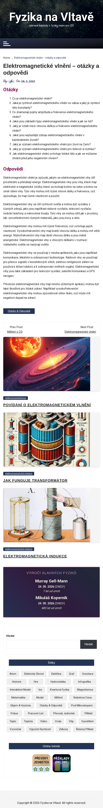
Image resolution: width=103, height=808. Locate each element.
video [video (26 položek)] (43, 721)
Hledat (10, 635)
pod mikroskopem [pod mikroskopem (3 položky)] (82, 705)
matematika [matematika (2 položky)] (18, 697)
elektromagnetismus (15, 398)
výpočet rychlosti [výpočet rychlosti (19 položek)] (40, 729)
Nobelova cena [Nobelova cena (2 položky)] (83, 697)
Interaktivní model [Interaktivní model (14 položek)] (20, 689)
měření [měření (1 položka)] (59, 697)
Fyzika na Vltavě (51, 17)
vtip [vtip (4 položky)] (71, 721)
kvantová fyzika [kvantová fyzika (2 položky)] (59, 689)
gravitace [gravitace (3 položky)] (87, 673)
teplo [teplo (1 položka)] (13, 721)
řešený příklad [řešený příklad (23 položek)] (84, 729)
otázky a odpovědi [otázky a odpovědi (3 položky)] (51, 705)
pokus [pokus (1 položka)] (14, 713)
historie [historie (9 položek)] (16, 681)
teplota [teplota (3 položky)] (28, 721)
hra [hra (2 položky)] (36, 681)
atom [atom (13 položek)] (13, 673)
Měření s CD (15, 331)
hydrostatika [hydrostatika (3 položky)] (58, 681)
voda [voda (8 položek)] (58, 721)
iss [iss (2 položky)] (40, 689)
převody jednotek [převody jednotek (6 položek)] (64, 713)
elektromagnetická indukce (18, 473)
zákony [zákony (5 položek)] (63, 729)
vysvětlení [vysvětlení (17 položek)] (87, 721)
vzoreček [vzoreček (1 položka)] (15, 729)
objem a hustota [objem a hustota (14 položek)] (20, 705)
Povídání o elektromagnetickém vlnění (47, 405)
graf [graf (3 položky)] (71, 673)
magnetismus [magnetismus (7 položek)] (85, 689)
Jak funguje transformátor (35, 480)
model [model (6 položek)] (40, 697)
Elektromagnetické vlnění (80, 331)
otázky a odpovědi (19, 311)
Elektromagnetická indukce (35, 556)
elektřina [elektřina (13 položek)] (56, 673)
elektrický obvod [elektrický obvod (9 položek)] (34, 673)
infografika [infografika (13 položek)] (84, 681)
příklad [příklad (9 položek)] (88, 713)
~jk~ (11, 81)
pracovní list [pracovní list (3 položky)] (35, 713)
